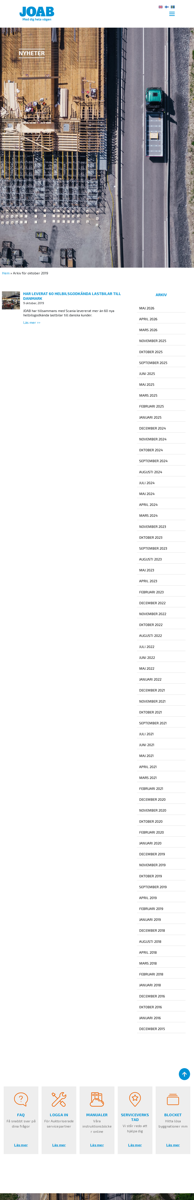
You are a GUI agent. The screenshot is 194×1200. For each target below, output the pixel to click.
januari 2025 (150, 417)
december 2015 (152, 1029)
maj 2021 (146, 756)
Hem (6, 273)
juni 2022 (147, 657)
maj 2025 (146, 384)
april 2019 (148, 898)
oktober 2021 (150, 712)
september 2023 (153, 548)
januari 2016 (150, 1018)
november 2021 (152, 701)
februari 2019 (151, 908)
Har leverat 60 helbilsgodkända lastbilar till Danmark (72, 296)
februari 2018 (151, 974)
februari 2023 (151, 592)
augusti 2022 (150, 635)
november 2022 (152, 614)
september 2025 (153, 363)
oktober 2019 (150, 876)
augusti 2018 (150, 941)
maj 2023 (146, 570)
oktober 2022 (151, 625)
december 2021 (152, 690)
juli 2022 (146, 646)
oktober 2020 (151, 821)
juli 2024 (147, 483)
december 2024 (152, 428)
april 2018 (148, 952)
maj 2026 (146, 308)
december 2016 (152, 996)
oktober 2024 (151, 450)
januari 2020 (150, 843)
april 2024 (148, 504)
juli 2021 (146, 734)
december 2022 (152, 603)
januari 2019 (150, 919)
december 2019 (152, 854)
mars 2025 (148, 395)
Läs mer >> (31, 322)
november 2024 (152, 439)
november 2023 (152, 526)
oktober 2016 (150, 1007)
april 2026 (148, 319)
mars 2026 (148, 330)
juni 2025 (147, 373)
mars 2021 (148, 777)
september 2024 (153, 461)
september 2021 (153, 723)
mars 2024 (148, 515)
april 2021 (148, 767)
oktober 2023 (150, 537)
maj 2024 (147, 494)
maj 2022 (146, 668)
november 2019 (152, 865)
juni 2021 (146, 745)
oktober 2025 (151, 352)
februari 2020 (151, 832)
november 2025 (152, 341)
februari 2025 (151, 406)
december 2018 (152, 930)
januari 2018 (150, 985)
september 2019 (153, 887)
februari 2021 (151, 788)
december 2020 (152, 799)
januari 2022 (150, 679)
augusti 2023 (150, 559)
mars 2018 (148, 963)
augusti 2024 (150, 472)
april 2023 (148, 581)
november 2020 (152, 810)
